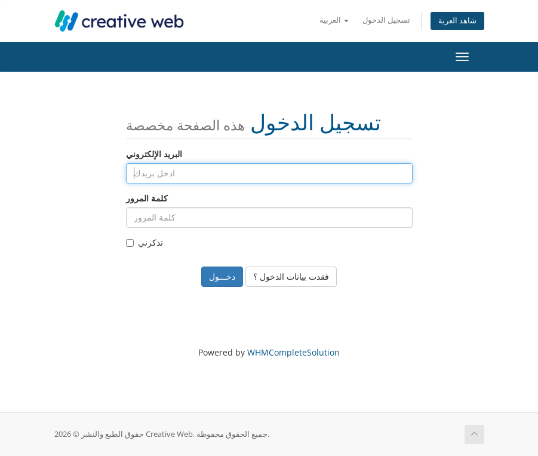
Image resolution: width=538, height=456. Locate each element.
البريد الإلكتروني (154, 154)
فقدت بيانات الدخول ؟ (291, 276)
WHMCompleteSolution (293, 352)
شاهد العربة (457, 21)
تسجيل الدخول (386, 20)
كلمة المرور (147, 198)
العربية (334, 20)
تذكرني (144, 242)
